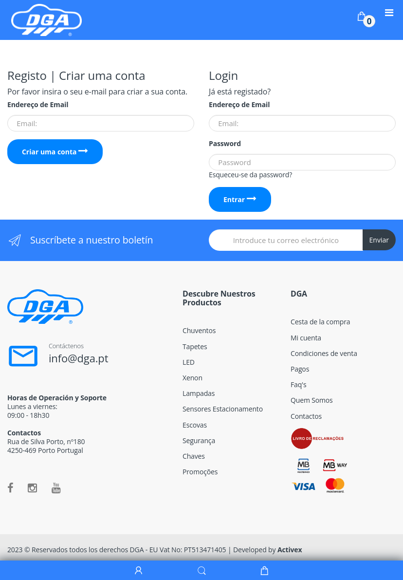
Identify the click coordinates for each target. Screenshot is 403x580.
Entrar (239, 199)
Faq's (299, 384)
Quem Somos (312, 400)
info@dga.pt (79, 358)
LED (189, 362)
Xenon (192, 377)
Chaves (194, 456)
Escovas (195, 425)
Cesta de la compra (320, 321)
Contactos (306, 416)
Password (225, 143)
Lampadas (199, 393)
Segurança (199, 440)
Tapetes (195, 346)
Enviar (379, 239)
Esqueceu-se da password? (250, 174)
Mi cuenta (306, 337)
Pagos (300, 369)
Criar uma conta (55, 151)
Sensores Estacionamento (223, 408)
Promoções (200, 471)
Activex (289, 549)
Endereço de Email (37, 104)
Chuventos (199, 330)
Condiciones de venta (324, 353)
